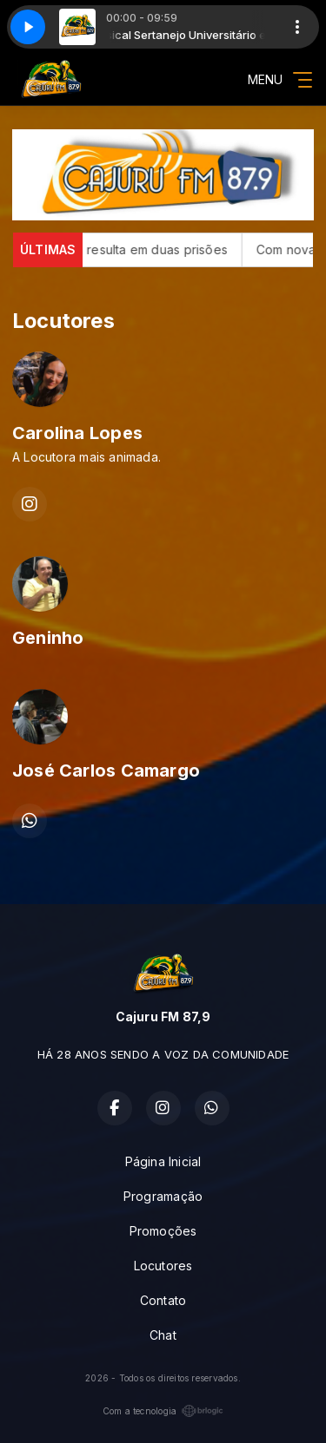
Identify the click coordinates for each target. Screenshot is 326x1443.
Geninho (47, 637)
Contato (163, 1300)
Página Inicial (163, 1161)
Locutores (163, 1265)
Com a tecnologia (163, 1411)
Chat (163, 1335)
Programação (163, 1196)
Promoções (163, 1230)
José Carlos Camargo (106, 770)
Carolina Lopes (77, 433)
